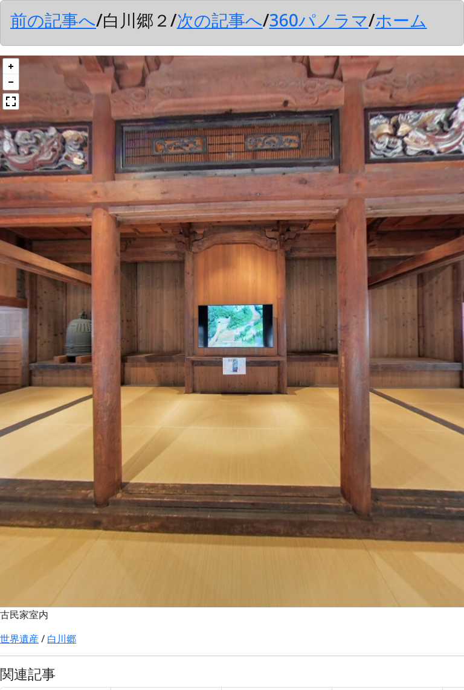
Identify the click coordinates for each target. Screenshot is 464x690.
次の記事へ (220, 19)
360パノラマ (318, 19)
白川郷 (61, 638)
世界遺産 (19, 638)
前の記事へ (53, 19)
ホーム (401, 19)
